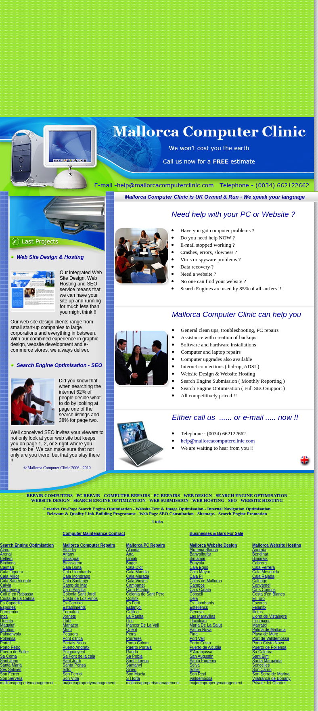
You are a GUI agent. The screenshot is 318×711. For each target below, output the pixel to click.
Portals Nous (74, 643)
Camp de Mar (75, 585)
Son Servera (11, 678)
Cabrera (259, 563)
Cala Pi (196, 576)
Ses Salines (10, 669)
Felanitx (259, 607)
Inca (4, 616)
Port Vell (197, 638)
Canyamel (261, 585)
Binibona (8, 563)
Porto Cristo (200, 643)
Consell (196, 594)
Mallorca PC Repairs (145, 545)
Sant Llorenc (137, 661)
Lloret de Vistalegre (269, 616)
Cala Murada (137, 576)
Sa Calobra (262, 652)
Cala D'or (134, 567)
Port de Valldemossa (270, 638)
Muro (67, 629)
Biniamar (197, 558)
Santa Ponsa (74, 665)
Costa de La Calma (17, 598)
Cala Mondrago (76, 576)
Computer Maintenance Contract (94, 533)
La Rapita (134, 616)
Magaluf (7, 625)
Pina (194, 634)
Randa (132, 652)
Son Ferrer (9, 674)
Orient (131, 629)
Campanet (135, 585)
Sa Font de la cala (79, 656)
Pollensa (7, 638)
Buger (131, 563)
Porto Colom (137, 643)
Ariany (68, 554)
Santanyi (134, 665)
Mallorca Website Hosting (276, 545)
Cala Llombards (77, 572)
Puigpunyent (74, 652)
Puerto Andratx (76, 647)
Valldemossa (201, 678)
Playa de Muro (265, 634)
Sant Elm (260, 656)
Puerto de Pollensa (269, 647)
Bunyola (197, 563)
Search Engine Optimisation (27, 545)
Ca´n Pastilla (74, 589)
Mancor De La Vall (142, 625)
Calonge (259, 581)
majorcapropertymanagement (89, 683)
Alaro (4, 549)
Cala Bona (72, 567)
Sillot (67, 669)
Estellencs (199, 607)
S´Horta (133, 678)
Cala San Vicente (15, 581)
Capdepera (10, 589)
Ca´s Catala (200, 589)
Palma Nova (200, 629)
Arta (129, 554)
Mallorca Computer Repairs (89, 545)
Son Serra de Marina (270, 674)
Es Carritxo (72, 603)
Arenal (6, 554)
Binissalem (72, 563)
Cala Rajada (263, 576)
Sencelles (261, 665)
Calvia (5, 585)
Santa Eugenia (203, 661)
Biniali (131, 558)
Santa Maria (11, 665)
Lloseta (6, 621)
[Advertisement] (129, 57)
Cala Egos (199, 567)
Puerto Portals (138, 647)
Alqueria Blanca (204, 549)
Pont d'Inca (73, 638)
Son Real (198, 674)
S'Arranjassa (201, 652)
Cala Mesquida (265, 572)
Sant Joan (9, 661)
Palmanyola (10, 634)
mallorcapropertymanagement (27, 683)
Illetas (257, 612)
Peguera (70, 634)
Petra (131, 634)
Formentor (9, 612)
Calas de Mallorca (206, 581)
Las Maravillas (202, 616)
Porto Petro (10, 647)
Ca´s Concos (264, 589)
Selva (195, 665)
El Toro (258, 598)
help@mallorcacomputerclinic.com (218, 441)
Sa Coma (8, 656)
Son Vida (71, 678)
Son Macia (135, 674)
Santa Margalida (267, 661)
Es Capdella (11, 603)
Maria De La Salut (206, 625)
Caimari (7, 567)
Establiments (74, 607)
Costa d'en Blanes (268, 594)
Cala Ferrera (263, 567)
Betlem (6, 558)
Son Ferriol (72, 674)
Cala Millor (9, 576)
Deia (194, 598)
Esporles (8, 607)
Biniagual (71, 558)
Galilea (132, 612)
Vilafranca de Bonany (271, 678)
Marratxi (259, 625)
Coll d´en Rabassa (16, 594)
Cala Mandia (137, 572)
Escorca (259, 603)
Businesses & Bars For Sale (216, 533)
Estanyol (133, 607)
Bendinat (260, 554)
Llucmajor (261, 621)
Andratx (259, 549)
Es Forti (133, 603)
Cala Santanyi (75, 581)
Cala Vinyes (136, 581)
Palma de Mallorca (269, 629)
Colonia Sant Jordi (79, 594)
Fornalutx (71, 612)
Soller (195, 669)
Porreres (133, 638)
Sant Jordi (72, 661)
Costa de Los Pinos (80, 598)
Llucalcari (198, 621)
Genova (197, 612)
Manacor (70, 625)
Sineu (131, 669)
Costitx (132, 598)
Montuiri (7, 629)
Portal (5, 643)
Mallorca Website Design (213, 545)
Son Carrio (262, 669)
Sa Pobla (134, 656)
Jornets (69, 616)
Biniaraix (260, 558)
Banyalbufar (200, 554)
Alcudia (69, 549)
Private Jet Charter (269, 683)
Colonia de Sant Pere (145, 594)
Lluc (129, 621)
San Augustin (201, 656)
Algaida (132, 549)
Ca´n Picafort (137, 589)
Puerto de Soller (14, 652)
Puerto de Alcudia (205, 647)
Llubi (67, 621)
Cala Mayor (200, 572)
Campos (197, 585)
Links (158, 522)
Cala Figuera (11, 572)
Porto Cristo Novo (268, 643)
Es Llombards (202, 603)
